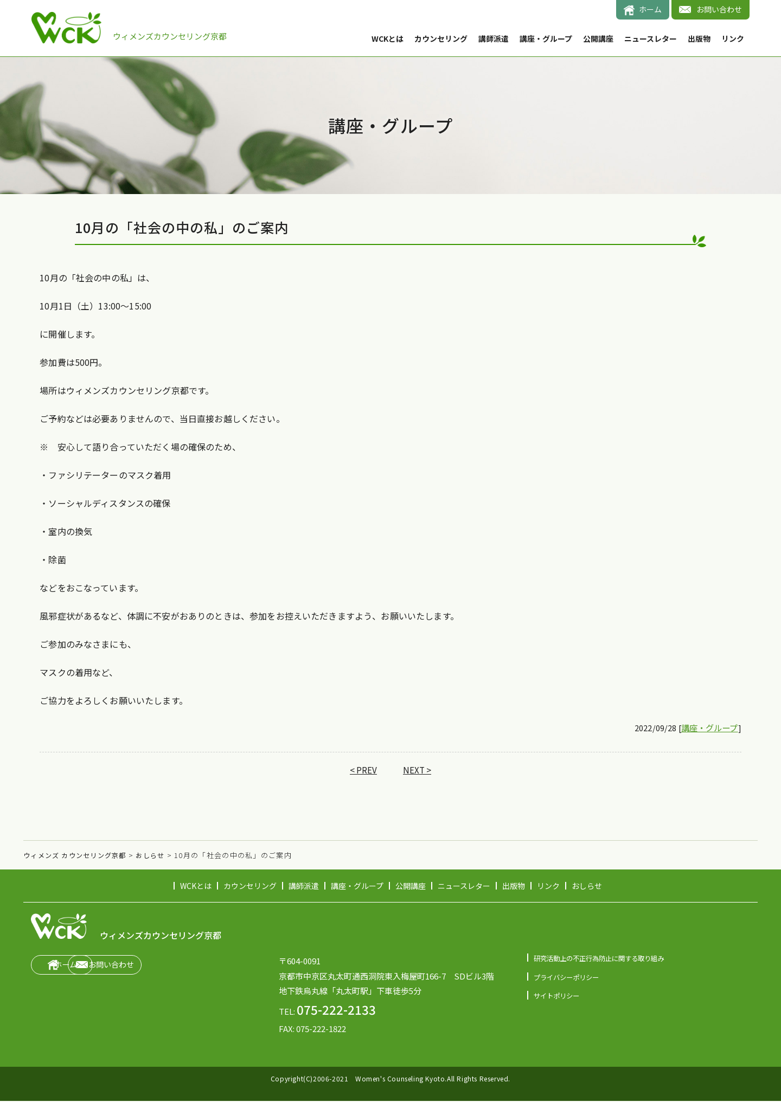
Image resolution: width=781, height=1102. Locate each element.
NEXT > (417, 770)
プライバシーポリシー (569, 977)
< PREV (363, 770)
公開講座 (598, 38)
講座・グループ (546, 38)
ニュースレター (650, 38)
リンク (732, 38)
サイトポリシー (558, 996)
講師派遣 (493, 38)
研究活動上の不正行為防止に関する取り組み (604, 958)
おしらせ (587, 887)
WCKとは (388, 38)
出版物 (699, 38)
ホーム (650, 9)
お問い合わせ (719, 9)
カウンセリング (441, 38)
